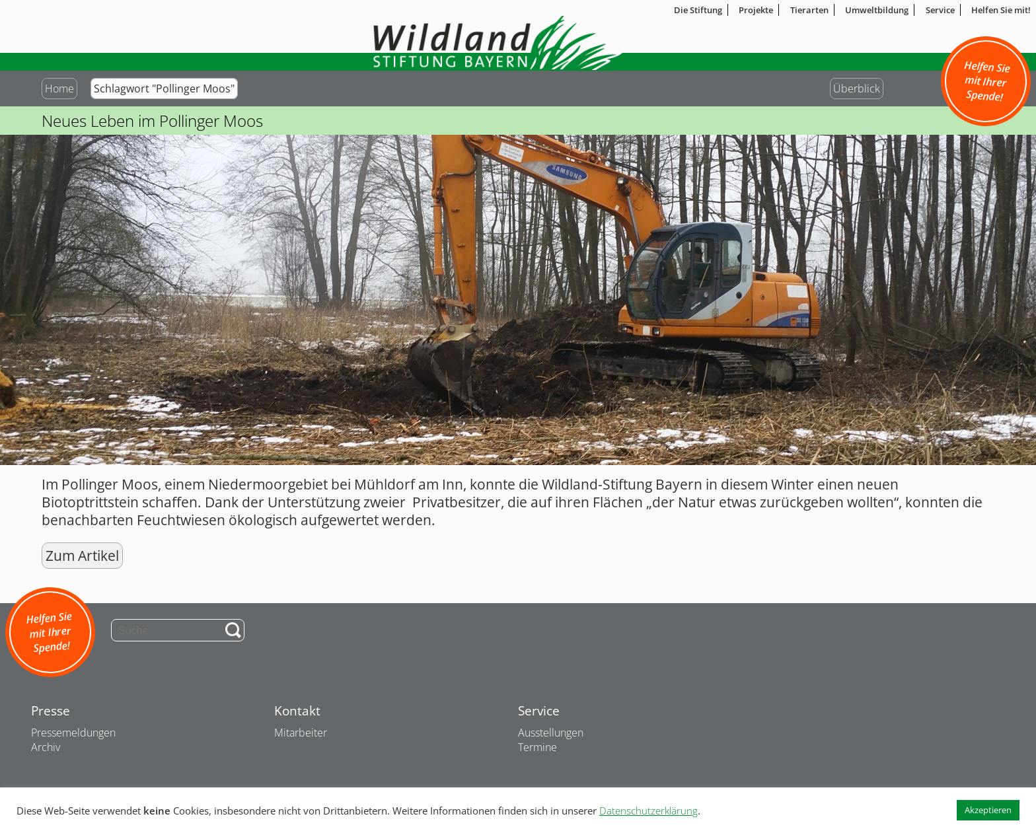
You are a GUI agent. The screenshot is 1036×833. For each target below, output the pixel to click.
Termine (537, 747)
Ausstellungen (550, 732)
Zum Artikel (82, 555)
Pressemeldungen (73, 732)
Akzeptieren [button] (988, 810)
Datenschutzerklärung (648, 810)
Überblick (856, 88)
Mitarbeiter (300, 732)
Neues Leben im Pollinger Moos (152, 120)
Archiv (45, 747)
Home (59, 88)
